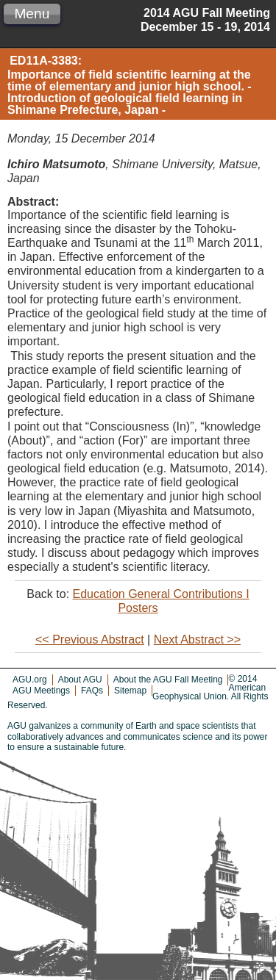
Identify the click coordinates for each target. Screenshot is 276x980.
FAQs (92, 690)
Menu (31, 13)
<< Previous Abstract (89, 639)
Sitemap (130, 690)
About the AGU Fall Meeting (168, 679)
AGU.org (30, 679)
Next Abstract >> (197, 639)
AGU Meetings (41, 690)
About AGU (80, 679)
